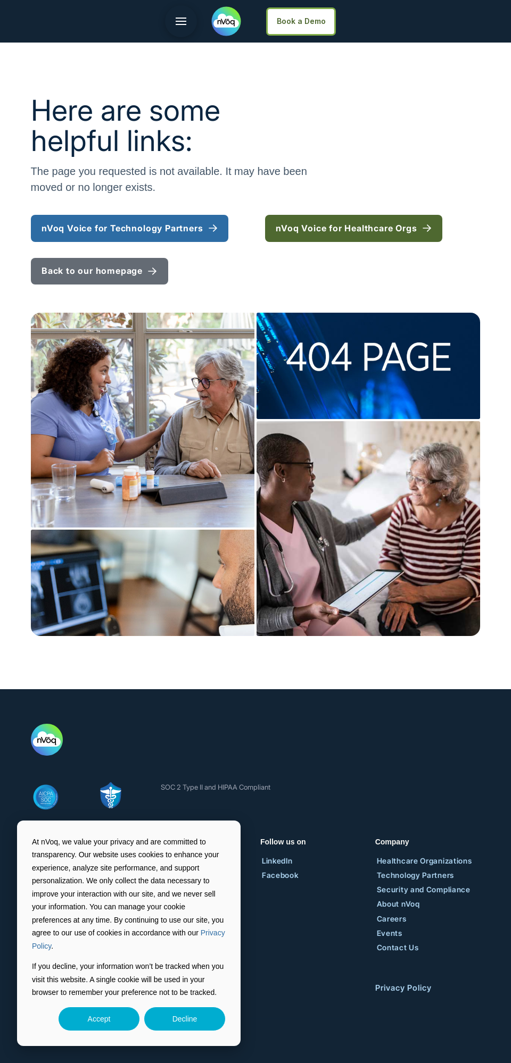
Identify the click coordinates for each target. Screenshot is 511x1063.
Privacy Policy (403, 988)
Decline (184, 1019)
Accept (99, 1019)
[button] (181, 21)
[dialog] (129, 933)
